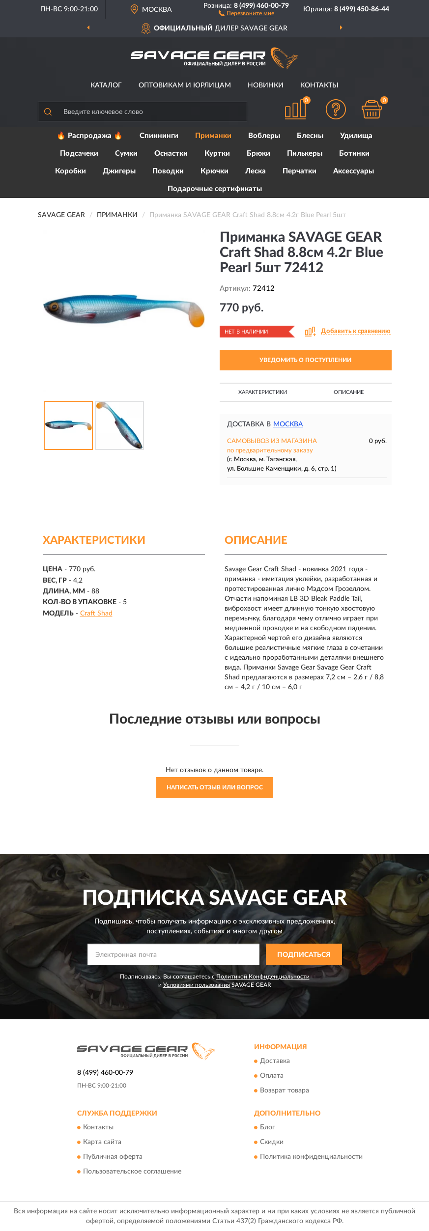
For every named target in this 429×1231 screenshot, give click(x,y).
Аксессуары (353, 171)
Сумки (126, 153)
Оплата (272, 1075)
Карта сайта (102, 1142)
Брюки (258, 153)
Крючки (214, 171)
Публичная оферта (113, 1157)
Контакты (319, 85)
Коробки (70, 171)
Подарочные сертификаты (215, 189)
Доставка (275, 1061)
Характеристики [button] (262, 392)
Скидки (272, 1142)
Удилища (356, 136)
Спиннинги (159, 136)
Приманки (213, 136)
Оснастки (171, 153)
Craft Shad (96, 613)
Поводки (168, 171)
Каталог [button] (106, 85)
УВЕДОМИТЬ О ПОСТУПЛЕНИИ (305, 360)
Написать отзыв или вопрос (215, 787)
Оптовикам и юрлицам (185, 85)
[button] (246, 13)
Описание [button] (349, 392)
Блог (267, 1127)
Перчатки (299, 171)
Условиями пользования (196, 985)
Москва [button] (288, 424)
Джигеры (119, 171)
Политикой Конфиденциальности (263, 976)
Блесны (310, 136)
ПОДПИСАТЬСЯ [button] (304, 954)
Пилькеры (304, 153)
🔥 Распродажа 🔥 (90, 136)
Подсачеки (79, 153)
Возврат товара (284, 1090)
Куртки (217, 153)
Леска (255, 171)
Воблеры (264, 136)
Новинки (266, 85)
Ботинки (354, 153)
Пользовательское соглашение (132, 1172)
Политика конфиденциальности (311, 1157)
